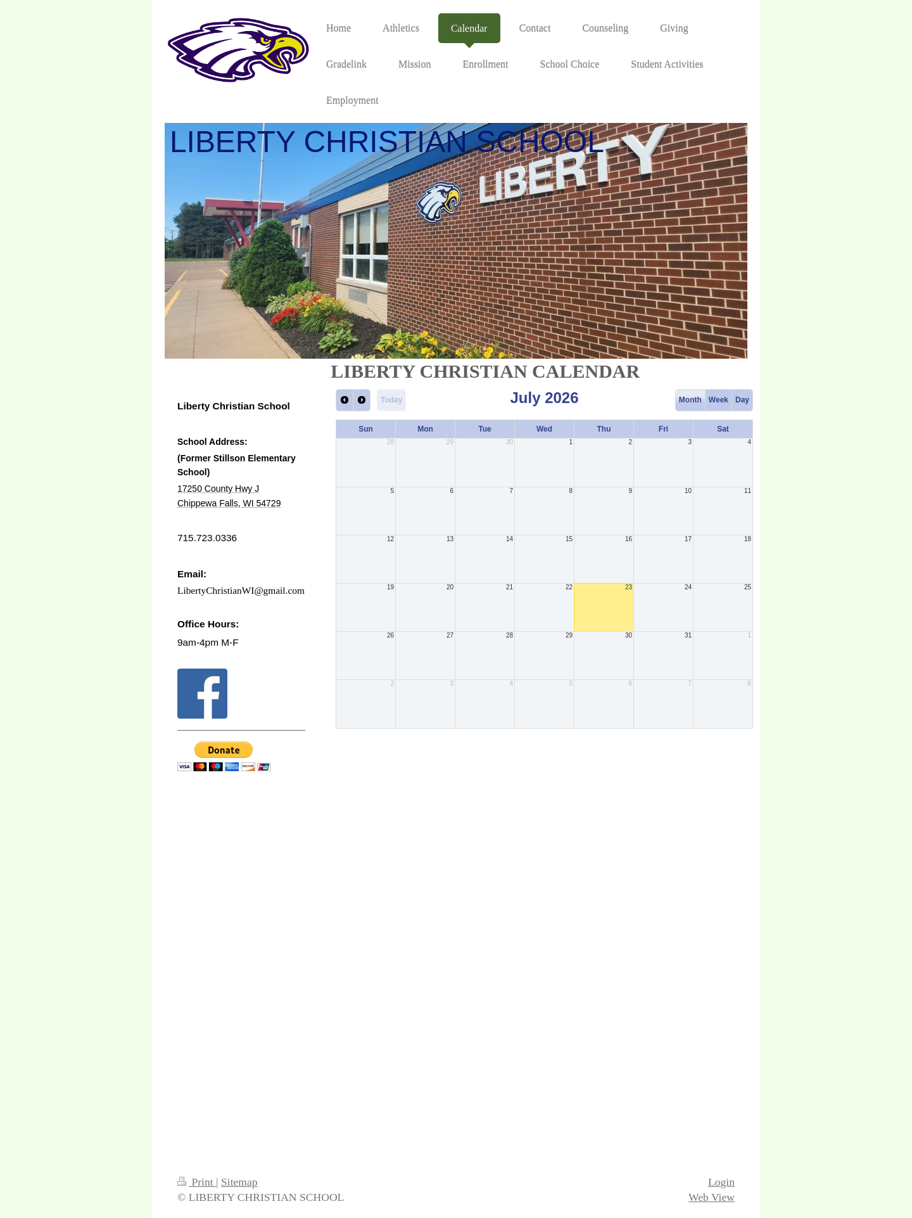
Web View (711, 1197)
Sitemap (239, 1182)
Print (196, 1182)
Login (721, 1182)
